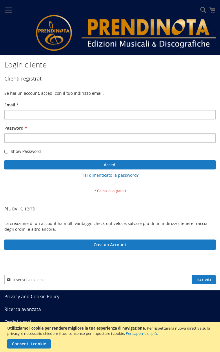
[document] (110, 337)
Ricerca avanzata (22, 309)
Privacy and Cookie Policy (31, 296)
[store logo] (126, 33)
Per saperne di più (141, 333)
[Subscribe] (204, 279)
